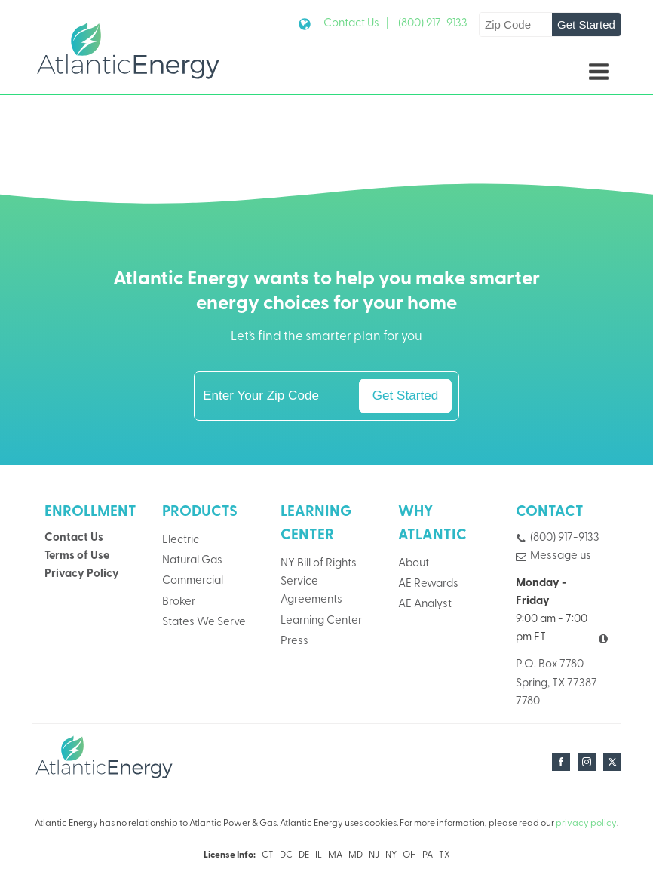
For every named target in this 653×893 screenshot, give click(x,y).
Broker (178, 602)
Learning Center (321, 621)
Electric (180, 540)
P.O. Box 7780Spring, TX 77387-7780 (559, 683)
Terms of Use (76, 556)
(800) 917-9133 (433, 23)
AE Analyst (425, 604)
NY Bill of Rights (319, 563)
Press (294, 641)
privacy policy (586, 823)
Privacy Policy (81, 574)
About (413, 563)
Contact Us (73, 538)
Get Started (586, 24)
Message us (560, 556)
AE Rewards (428, 584)
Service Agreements (311, 591)
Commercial (192, 581)
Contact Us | (356, 23)
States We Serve (204, 622)
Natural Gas (192, 560)
